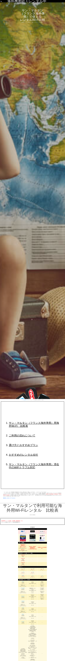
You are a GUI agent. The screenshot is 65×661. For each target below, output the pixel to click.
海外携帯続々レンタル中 (26, 1)
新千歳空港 (23, 621)
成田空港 (23, 581)
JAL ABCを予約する (42, 532)
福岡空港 (23, 614)
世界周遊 (23, 575)
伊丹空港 (23, 607)
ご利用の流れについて (22, 435)
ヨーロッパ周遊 (23, 568)
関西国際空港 (23, 596)
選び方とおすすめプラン (23, 445)
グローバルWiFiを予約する (23, 532)
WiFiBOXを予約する (32, 532)
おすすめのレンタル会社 (23, 454)
